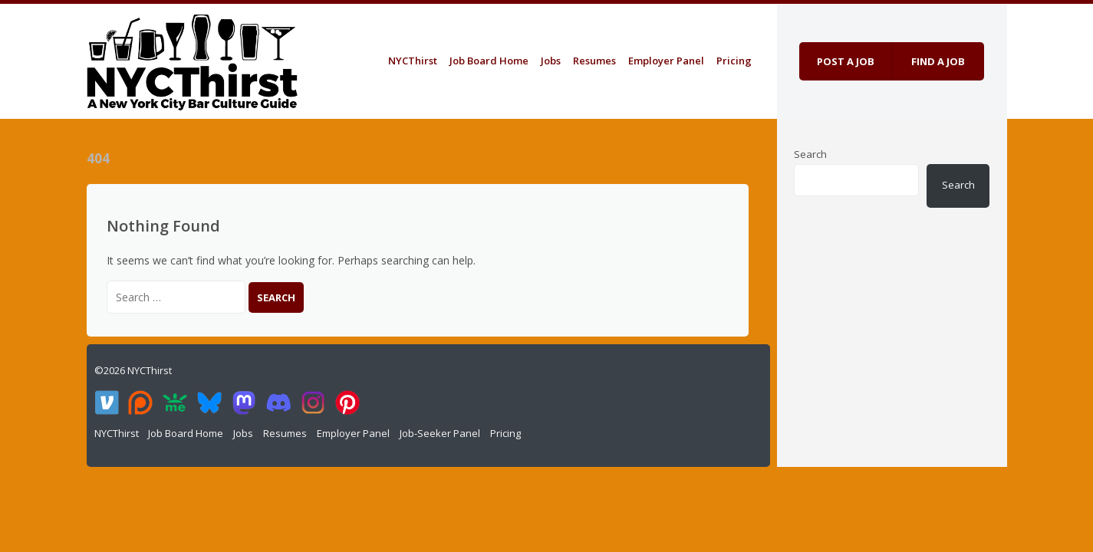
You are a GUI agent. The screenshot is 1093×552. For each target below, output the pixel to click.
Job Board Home (488, 60)
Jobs (551, 60)
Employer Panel (666, 60)
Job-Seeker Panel (440, 433)
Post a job (845, 61)
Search (810, 154)
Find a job (938, 61)
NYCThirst (412, 60)
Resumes (594, 60)
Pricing (734, 60)
